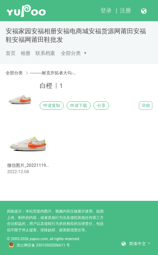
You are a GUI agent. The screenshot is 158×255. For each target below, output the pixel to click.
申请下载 (78, 105)
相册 (25, 53)
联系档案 (45, 53)
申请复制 (51, 105)
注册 (125, 10)
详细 (145, 105)
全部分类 (71, 53)
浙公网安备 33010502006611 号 (39, 245)
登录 (106, 10)
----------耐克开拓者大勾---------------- (53, 72)
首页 (11, 53)
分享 (101, 105)
